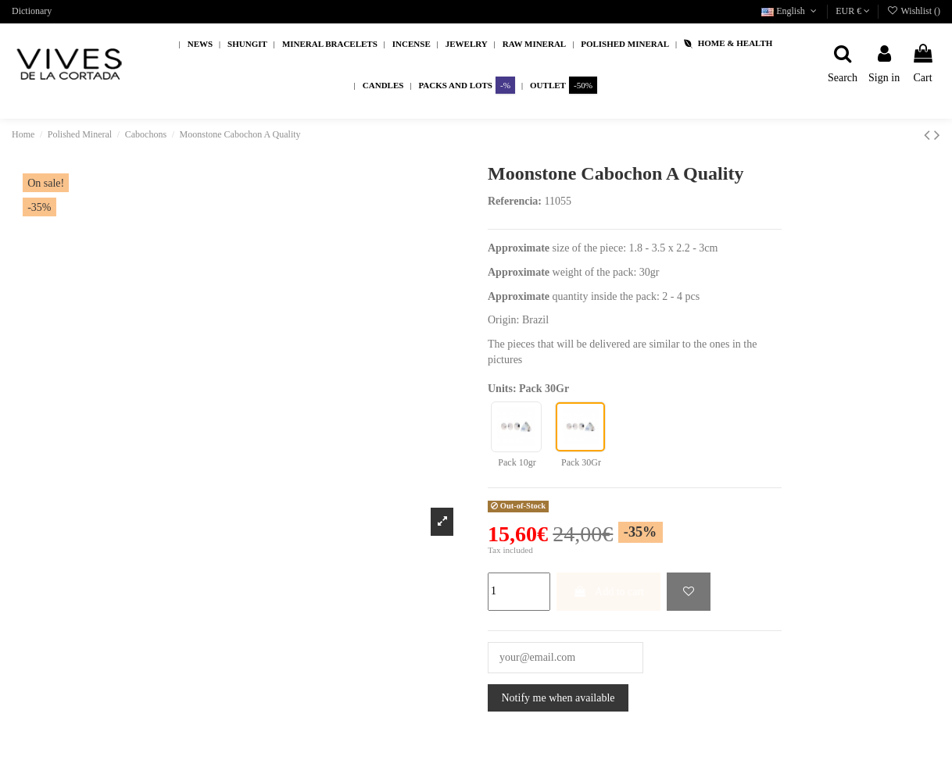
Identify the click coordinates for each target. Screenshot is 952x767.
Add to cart (608, 592)
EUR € (853, 10)
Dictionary (32, 10)
